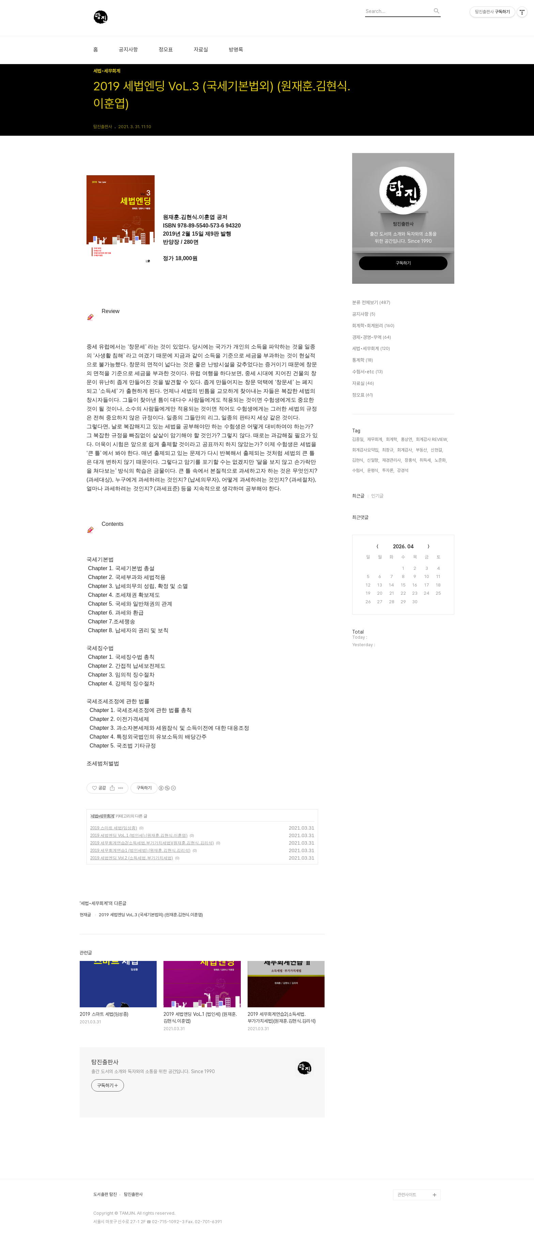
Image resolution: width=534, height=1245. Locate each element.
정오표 (166, 50)
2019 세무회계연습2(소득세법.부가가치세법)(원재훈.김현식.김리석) (152, 843)
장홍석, (411, 460)
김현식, (358, 460)
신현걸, (437, 450)
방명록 (236, 50)
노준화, (441, 460)
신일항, (373, 460)
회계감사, (405, 450)
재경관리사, (392, 460)
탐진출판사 (105, 1062)
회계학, (392, 439)
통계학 (362, 360)
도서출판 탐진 (105, 1194)
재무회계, (375, 439)
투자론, (388, 470)
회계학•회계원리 (373, 326)
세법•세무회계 (102, 816)
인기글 (377, 496)
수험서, (358, 470)
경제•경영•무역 (371, 337)
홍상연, (407, 439)
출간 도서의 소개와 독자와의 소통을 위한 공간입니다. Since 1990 (153, 1071)
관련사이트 (406, 1194)
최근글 (358, 496)
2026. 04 (403, 547)
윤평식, (373, 470)
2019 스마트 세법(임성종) (113, 828)
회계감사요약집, (365, 450)
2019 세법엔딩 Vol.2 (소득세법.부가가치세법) (131, 858)
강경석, (403, 470)
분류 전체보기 (371, 302)
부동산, (422, 450)
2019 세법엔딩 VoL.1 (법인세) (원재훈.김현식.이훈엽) (138, 835)
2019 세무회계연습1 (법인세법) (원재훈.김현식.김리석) (140, 850)
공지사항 (128, 50)
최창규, (388, 450)
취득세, (426, 460)
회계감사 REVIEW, (432, 439)
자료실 (201, 50)
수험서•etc (367, 372)
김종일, (358, 439)
